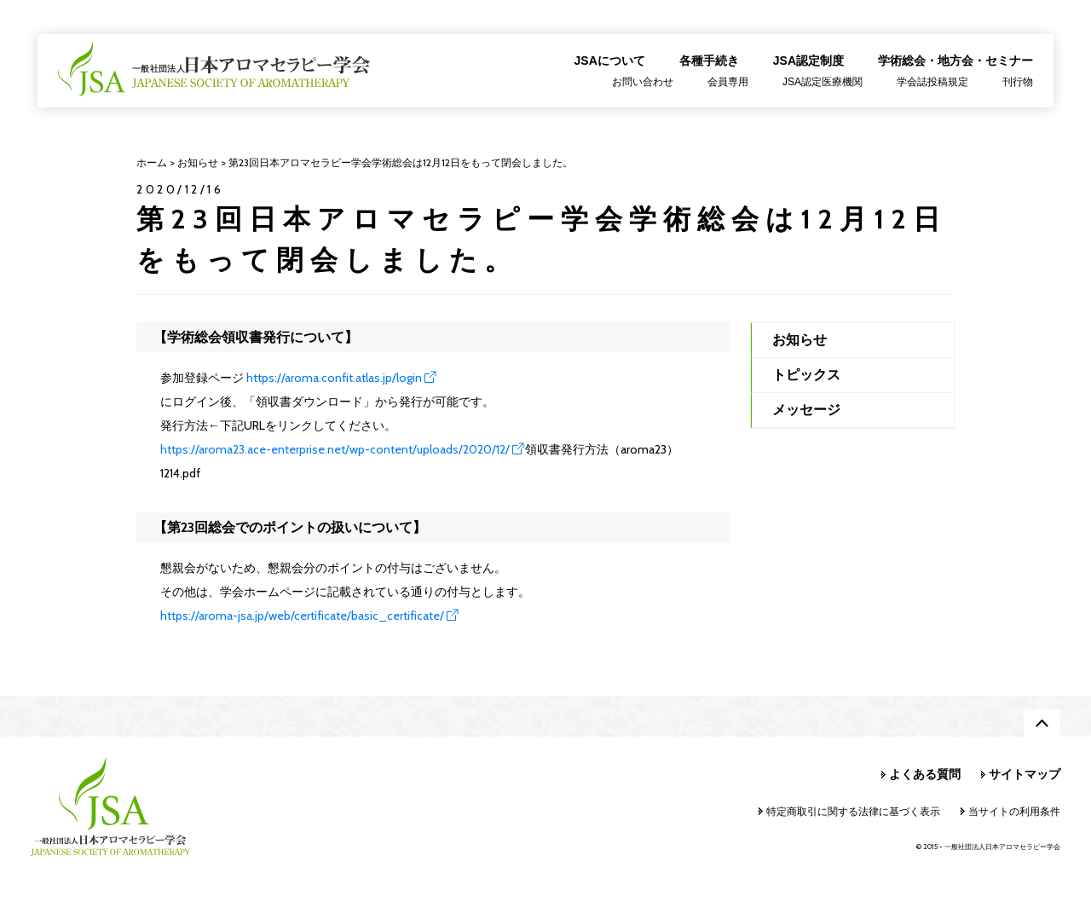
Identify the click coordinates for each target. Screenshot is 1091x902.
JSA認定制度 (808, 60)
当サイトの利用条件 (1014, 811)
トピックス (806, 375)
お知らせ (799, 340)
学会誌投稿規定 (932, 82)
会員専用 (727, 82)
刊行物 (1017, 82)
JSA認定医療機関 (822, 82)
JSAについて (609, 60)
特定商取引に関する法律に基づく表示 (853, 811)
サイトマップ (1024, 774)
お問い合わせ (642, 82)
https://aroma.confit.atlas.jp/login (334, 377)
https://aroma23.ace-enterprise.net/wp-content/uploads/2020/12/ (335, 449)
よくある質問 (925, 774)
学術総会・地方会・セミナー (955, 60)
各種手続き (709, 60)
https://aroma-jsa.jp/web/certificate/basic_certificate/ (302, 615)
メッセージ (806, 410)
